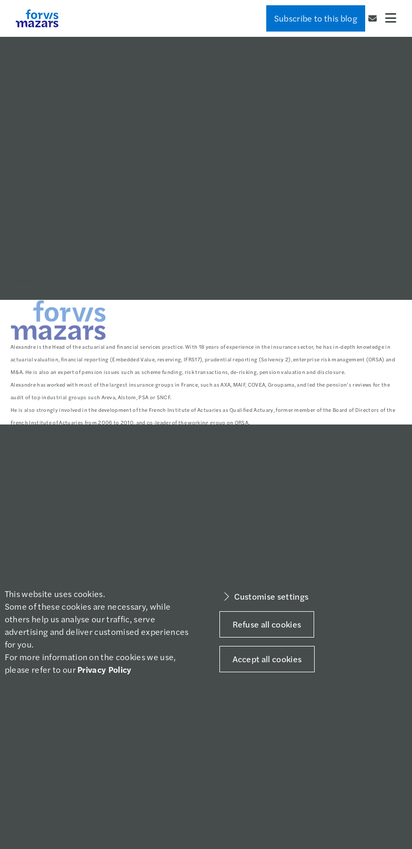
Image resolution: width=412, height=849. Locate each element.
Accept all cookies (267, 659)
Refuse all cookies (267, 624)
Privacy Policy (104, 669)
